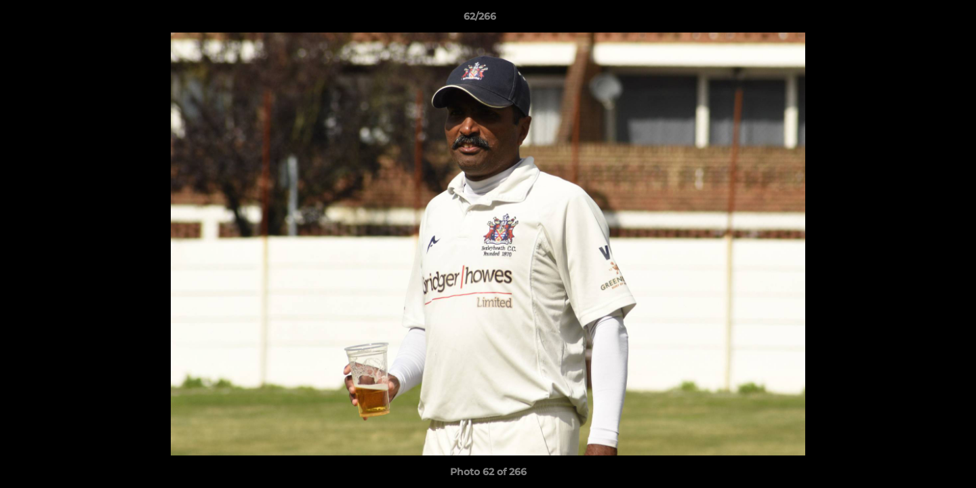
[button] (919, 20)
